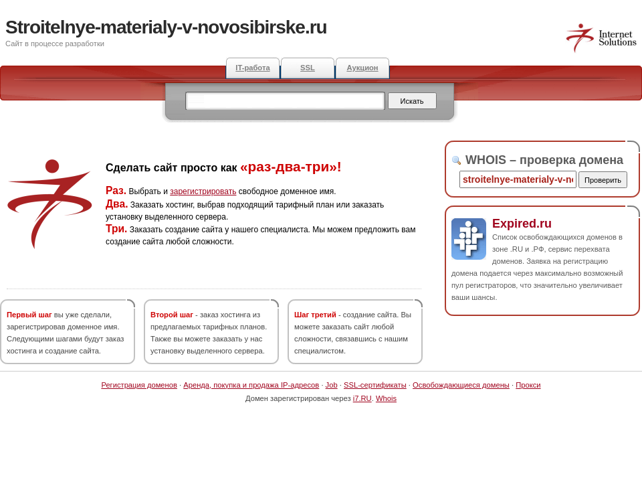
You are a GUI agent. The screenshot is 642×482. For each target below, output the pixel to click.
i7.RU (362, 398)
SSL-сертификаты (375, 385)
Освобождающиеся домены (461, 385)
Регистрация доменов (139, 385)
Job (332, 385)
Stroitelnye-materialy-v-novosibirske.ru (166, 27)
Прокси (528, 385)
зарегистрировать (203, 191)
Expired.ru (522, 223)
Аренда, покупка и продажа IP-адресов (251, 385)
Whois (386, 398)
